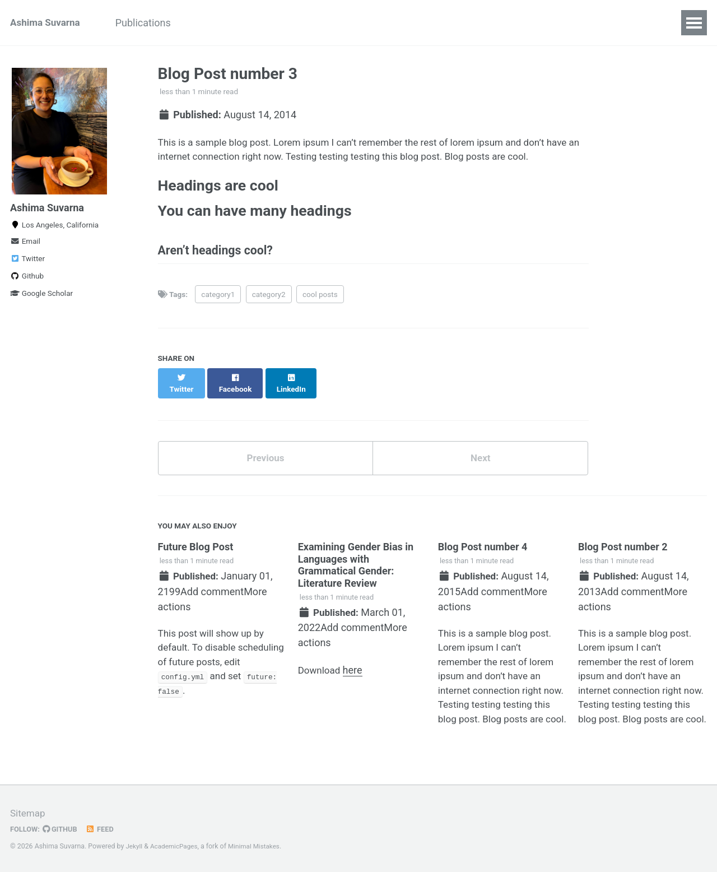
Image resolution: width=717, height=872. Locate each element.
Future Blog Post (196, 546)
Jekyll (134, 846)
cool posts (320, 302)
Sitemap (28, 813)
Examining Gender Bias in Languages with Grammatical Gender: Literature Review (355, 564)
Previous (265, 456)
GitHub (62, 828)
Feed (103, 828)
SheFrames (433, 23)
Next (480, 456)
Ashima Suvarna (47, 23)
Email (25, 245)
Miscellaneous (355, 23)
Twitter (27, 262)
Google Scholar (41, 297)
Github (27, 280)
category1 (218, 302)
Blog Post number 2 (623, 546)
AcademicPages (176, 846)
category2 (269, 302)
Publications (152, 23)
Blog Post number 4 (483, 546)
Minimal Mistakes (259, 846)
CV (485, 23)
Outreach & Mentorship (251, 23)
